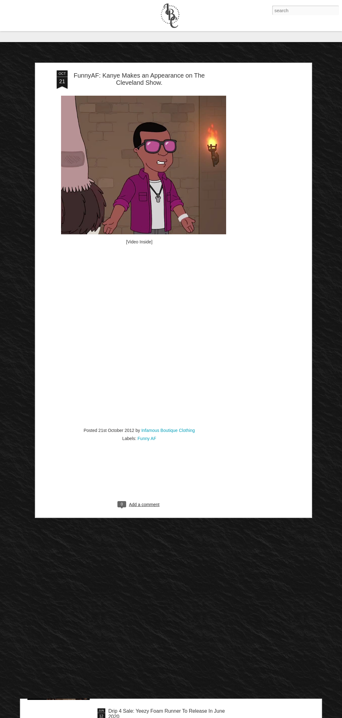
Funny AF (147, 409)
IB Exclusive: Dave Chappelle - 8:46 (148, 640)
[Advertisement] (256, 139)
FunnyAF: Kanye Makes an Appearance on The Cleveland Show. (139, 50)
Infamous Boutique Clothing (168, 401)
